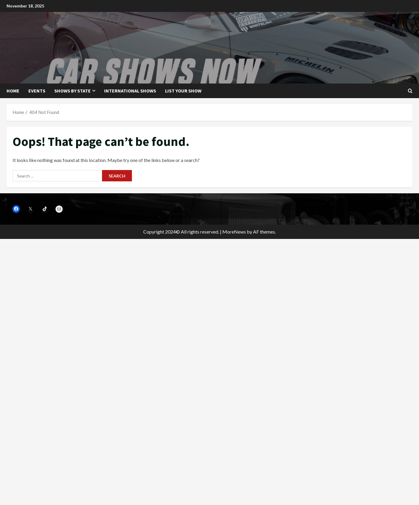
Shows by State (72, 91)
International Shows (130, 91)
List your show (183, 91)
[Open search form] (410, 91)
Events (36, 91)
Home (13, 91)
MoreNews (234, 231)
